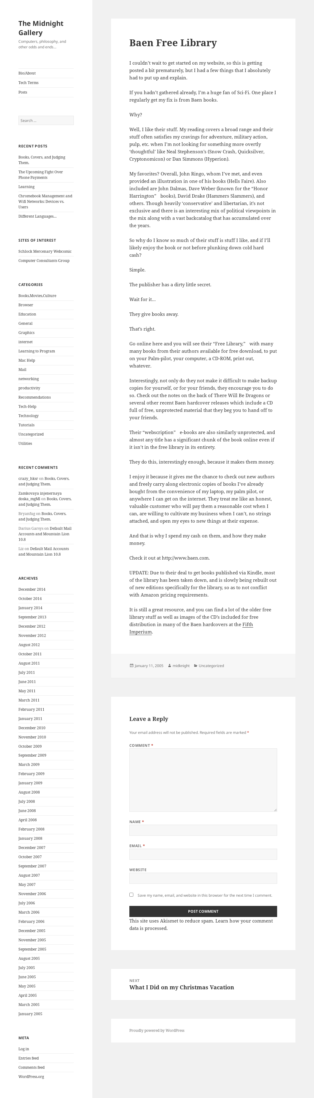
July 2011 (26, 672)
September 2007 (32, 866)
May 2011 (27, 691)
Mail (22, 369)
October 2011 (30, 654)
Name (136, 821)
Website (138, 869)
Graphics (26, 332)
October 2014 (30, 598)
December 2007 (31, 847)
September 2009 (32, 755)
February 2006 (31, 921)
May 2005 (27, 986)
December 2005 (31, 930)
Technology (28, 415)
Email (137, 845)
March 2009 (29, 764)
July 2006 (26, 903)
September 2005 (32, 949)
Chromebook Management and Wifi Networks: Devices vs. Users (45, 201)
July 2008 (26, 801)
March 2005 (29, 1004)
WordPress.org (31, 1076)
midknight (181, 665)
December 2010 (31, 727)
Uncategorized (31, 434)
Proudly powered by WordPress (156, 1030)
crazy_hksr (28, 478)
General (25, 323)
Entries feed (28, 1058)
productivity (29, 388)
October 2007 (30, 856)
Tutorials (26, 425)
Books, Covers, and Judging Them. (43, 481)
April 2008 (27, 819)
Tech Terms (28, 82)
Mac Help (26, 360)
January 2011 (30, 718)
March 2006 (29, 912)
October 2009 (30, 746)
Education (27, 314)
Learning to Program (36, 351)
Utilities (25, 443)
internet (25, 341)
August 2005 (29, 958)
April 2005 (27, 995)
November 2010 (32, 737)
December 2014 (31, 589)
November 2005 (32, 940)
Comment (141, 745)
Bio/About (27, 73)
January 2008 (30, 838)
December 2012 (31, 626)
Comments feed (31, 1067)
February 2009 (31, 773)
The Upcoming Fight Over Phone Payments (40, 174)
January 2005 (30, 1013)
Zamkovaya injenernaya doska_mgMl (40, 496)
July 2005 (26, 967)
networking (28, 378)
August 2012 (29, 644)
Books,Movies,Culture (37, 295)
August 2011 (29, 663)
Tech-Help (27, 406)
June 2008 (27, 810)
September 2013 (32, 617)
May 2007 (27, 884)
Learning (26, 186)
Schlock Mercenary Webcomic (45, 251)
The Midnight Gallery (41, 27)
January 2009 (30, 783)
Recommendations (34, 397)
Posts (22, 92)
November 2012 (32, 635)
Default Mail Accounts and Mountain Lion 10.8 (45, 534)
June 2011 (27, 681)
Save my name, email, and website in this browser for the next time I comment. (205, 895)
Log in (23, 1049)
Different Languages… (37, 216)
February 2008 (31, 829)
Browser (25, 305)
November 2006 (32, 893)
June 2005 (27, 976)
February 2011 (31, 709)
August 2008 (29, 792)
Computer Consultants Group (43, 260)
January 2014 (30, 607)
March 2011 (29, 700)
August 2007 (29, 875)
